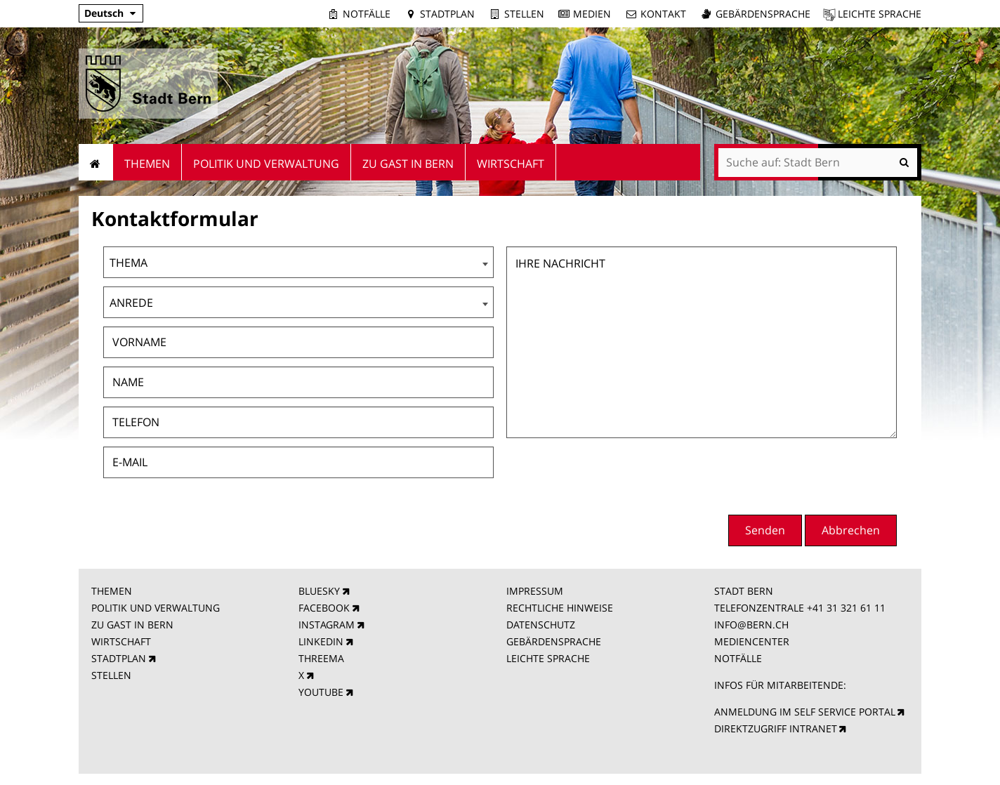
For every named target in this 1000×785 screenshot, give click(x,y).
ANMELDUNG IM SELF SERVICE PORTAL (804, 711)
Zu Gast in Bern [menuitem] (408, 163)
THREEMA (321, 658)
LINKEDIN (320, 641)
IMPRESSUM (534, 591)
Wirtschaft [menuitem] (510, 163)
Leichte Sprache (879, 13)
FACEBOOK (324, 607)
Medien (592, 13)
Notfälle (366, 13)
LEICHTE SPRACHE (548, 658)
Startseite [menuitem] (96, 162)
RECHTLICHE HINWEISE (559, 607)
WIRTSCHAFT (121, 641)
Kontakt (663, 13)
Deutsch (104, 13)
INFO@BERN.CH (751, 624)
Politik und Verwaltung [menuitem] (266, 163)
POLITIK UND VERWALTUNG (155, 607)
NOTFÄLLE (738, 658)
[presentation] (790, 474)
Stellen (524, 13)
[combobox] (298, 262)
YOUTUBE (320, 692)
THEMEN (111, 591)
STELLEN (111, 675)
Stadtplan (447, 13)
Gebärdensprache (763, 13)
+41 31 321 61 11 (846, 607)
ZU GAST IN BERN (132, 624)
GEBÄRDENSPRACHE (553, 641)
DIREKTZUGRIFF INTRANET (775, 728)
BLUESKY (319, 591)
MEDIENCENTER (751, 641)
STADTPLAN (118, 658)
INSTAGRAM (326, 624)
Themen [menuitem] (147, 163)
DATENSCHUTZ (540, 624)
